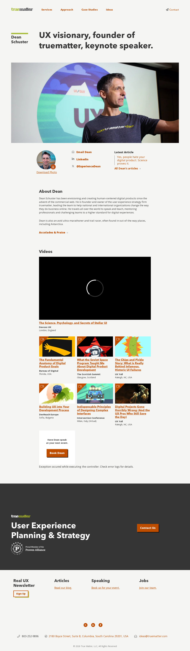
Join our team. (148, 587)
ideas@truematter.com (153, 636)
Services (46, 9)
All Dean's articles (126, 168)
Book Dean (57, 453)
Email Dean (84, 152)
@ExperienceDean (88, 166)
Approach (67, 9)
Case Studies (89, 9)
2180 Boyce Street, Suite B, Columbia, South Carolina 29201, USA (89, 636)
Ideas (109, 9)
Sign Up (21, 593)
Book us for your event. (105, 587)
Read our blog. (63, 587)
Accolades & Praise (52, 232)
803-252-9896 (30, 636)
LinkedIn (82, 159)
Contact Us (148, 528)
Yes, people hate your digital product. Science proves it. (132, 160)
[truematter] (22, 9)
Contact (174, 9)
